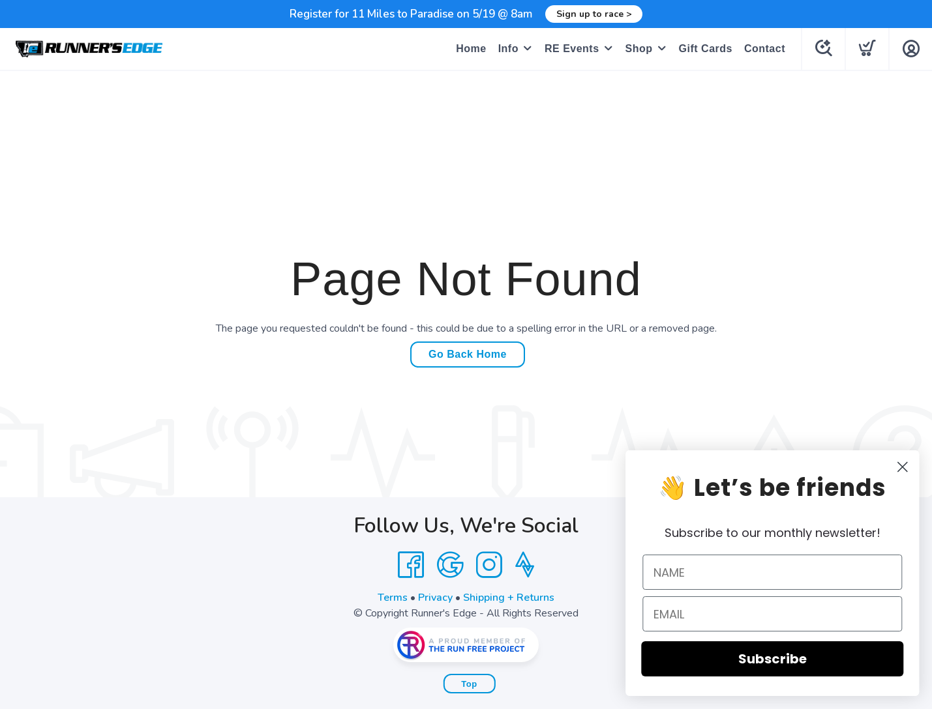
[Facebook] (410, 565)
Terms (393, 597)
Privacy (435, 597)
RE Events (572, 48)
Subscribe (791, 659)
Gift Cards (705, 48)
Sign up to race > (593, 14)
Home (471, 48)
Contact (764, 48)
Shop (639, 48)
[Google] (450, 565)
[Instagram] (489, 565)
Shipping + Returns (508, 597)
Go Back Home (467, 354)
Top (469, 684)
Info (508, 48)
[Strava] (525, 565)
